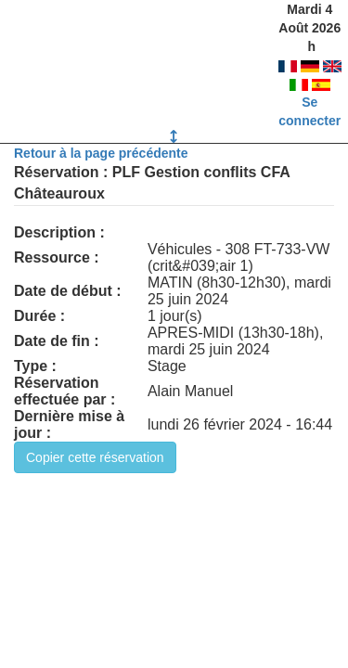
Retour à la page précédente (101, 153)
